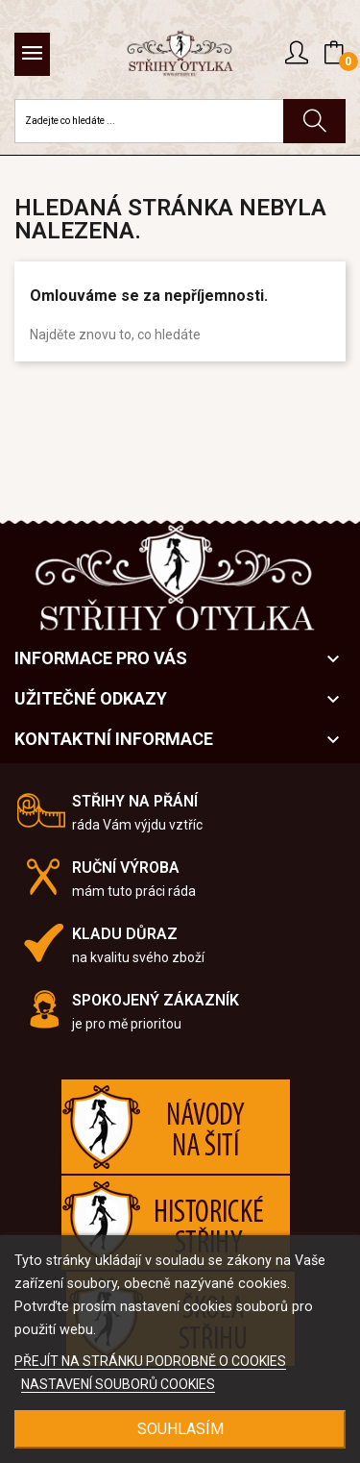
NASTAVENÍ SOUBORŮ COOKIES (118, 1384)
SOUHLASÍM (180, 1429)
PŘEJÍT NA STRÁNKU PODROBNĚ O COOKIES (150, 1361)
